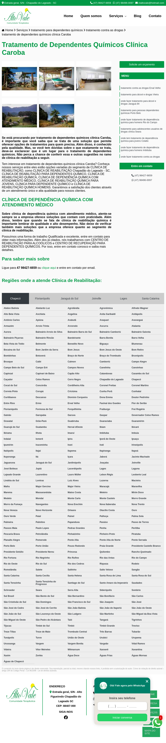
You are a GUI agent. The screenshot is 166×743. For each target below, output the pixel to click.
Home (68, 16)
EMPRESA (151, 697)
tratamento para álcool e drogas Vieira (140, 96)
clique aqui (49, 268)
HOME (151, 692)
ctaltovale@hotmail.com (149, 2)
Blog (137, 16)
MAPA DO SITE (151, 711)
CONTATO (151, 706)
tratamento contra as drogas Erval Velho (141, 89)
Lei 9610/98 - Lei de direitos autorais (41, 671)
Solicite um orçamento (142, 65)
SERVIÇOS (151, 702)
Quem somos (91, 16)
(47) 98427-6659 (100, 2)
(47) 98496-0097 (123, 2)
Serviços (116, 16)
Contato (155, 16)
